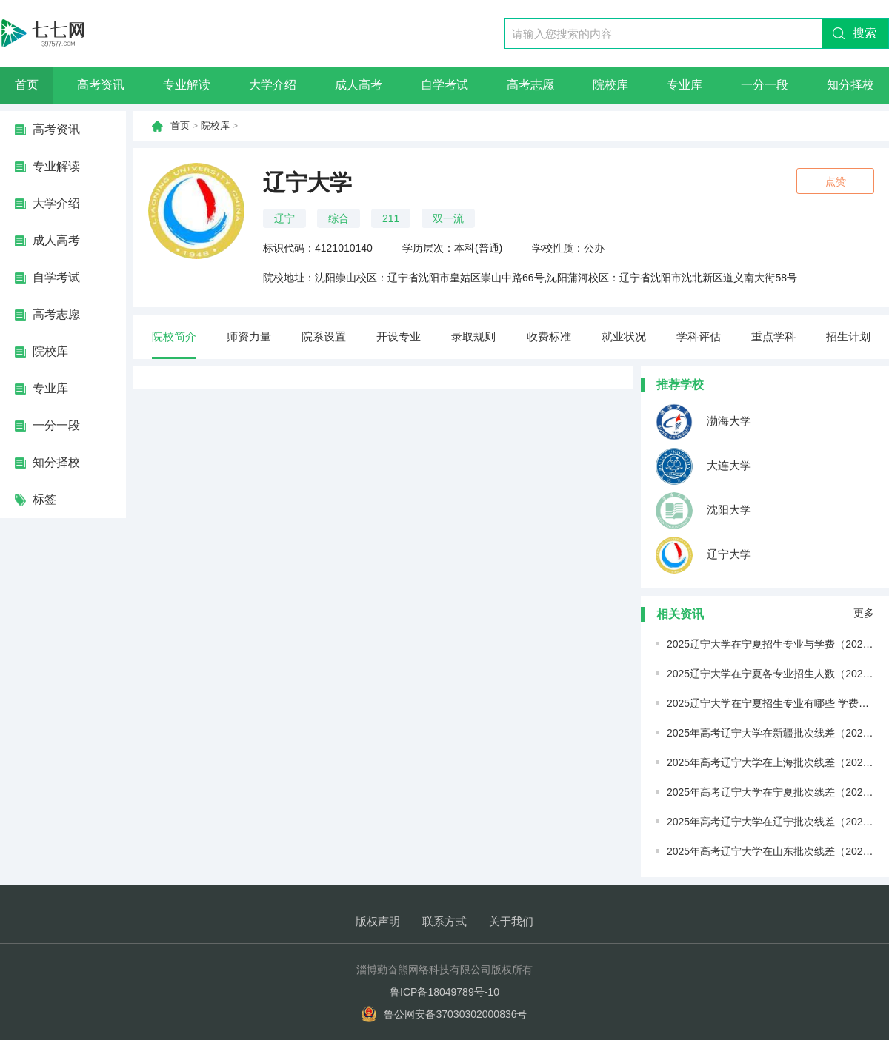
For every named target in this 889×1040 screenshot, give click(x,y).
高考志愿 (530, 84)
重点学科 (773, 336)
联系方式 (444, 921)
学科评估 (698, 336)
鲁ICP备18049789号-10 (444, 992)
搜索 (864, 33)
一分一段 (764, 84)
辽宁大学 (703, 555)
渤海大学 (703, 421)
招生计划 (848, 336)
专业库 (684, 84)
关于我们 (511, 921)
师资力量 (249, 336)
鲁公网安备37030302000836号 (455, 1014)
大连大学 (703, 466)
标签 (44, 499)
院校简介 (174, 336)
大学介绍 (272, 84)
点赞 (835, 181)
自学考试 (444, 84)
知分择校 (850, 84)
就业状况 (624, 336)
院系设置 (324, 336)
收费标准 (549, 336)
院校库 (610, 84)
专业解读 (186, 84)
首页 (27, 84)
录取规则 (473, 336)
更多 (863, 613)
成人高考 (358, 84)
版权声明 (378, 921)
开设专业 (398, 336)
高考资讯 (100, 84)
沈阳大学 (703, 510)
